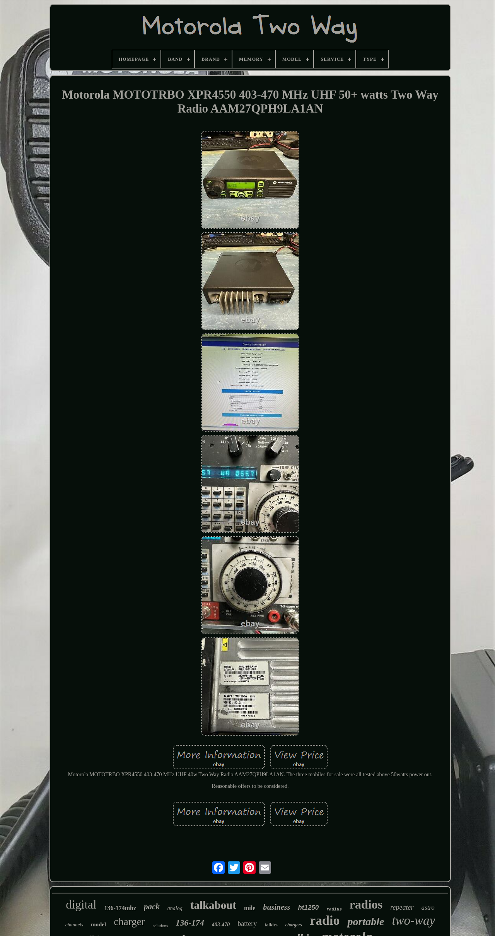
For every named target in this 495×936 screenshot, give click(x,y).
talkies (271, 924)
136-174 (190, 922)
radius (334, 909)
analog (175, 908)
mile (249, 908)
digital (81, 904)
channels (74, 924)
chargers (293, 924)
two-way (413, 920)
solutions (160, 925)
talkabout (213, 905)
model (98, 924)
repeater (401, 907)
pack (152, 906)
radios (366, 904)
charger (129, 921)
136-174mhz (120, 908)
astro (428, 907)
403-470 (221, 924)
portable (365, 921)
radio (325, 920)
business (276, 907)
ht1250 (308, 907)
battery (247, 923)
